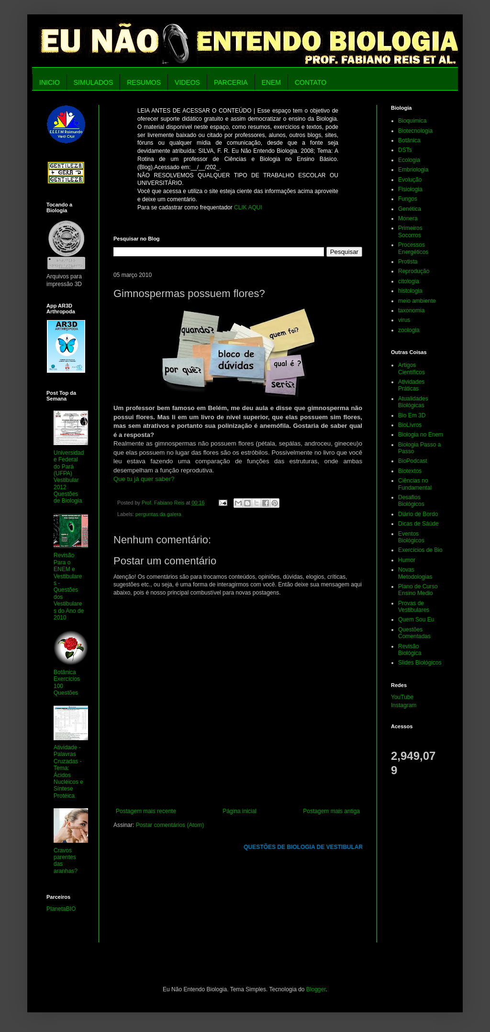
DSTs (405, 150)
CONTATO (310, 82)
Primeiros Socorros (410, 231)
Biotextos (410, 471)
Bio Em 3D (411, 415)
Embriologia (413, 169)
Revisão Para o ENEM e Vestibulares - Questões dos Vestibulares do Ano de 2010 (69, 586)
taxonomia (411, 310)
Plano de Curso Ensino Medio (418, 589)
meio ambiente (417, 301)
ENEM (271, 82)
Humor (406, 560)
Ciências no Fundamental (415, 484)
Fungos (407, 198)
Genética (409, 209)
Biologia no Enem (420, 434)
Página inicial (239, 811)
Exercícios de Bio (420, 550)
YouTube (402, 697)
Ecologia (409, 160)
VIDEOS (187, 82)
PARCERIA (231, 82)
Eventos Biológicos (411, 537)
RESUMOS (144, 82)
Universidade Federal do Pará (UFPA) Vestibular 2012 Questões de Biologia (69, 477)
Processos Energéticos (413, 248)
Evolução (410, 179)
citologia (408, 281)
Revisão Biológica (410, 649)
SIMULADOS (93, 82)
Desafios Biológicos (411, 500)
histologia (410, 290)
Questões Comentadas (414, 633)
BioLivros (410, 425)
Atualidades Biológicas (413, 402)
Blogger (316, 989)
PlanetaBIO (61, 909)
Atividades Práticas (411, 385)
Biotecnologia (415, 130)
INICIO (49, 82)
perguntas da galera (158, 514)
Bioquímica (412, 120)
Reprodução (413, 271)
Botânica (409, 140)
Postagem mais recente (146, 811)
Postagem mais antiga (331, 811)
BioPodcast (412, 461)
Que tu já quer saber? (144, 478)
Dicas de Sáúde (418, 523)
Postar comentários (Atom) (170, 825)
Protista (408, 261)
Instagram (403, 705)
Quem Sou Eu (416, 619)
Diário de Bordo (418, 514)
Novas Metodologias (415, 573)
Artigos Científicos (411, 368)
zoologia (409, 330)
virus (404, 320)
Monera (408, 218)
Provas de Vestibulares (413, 606)
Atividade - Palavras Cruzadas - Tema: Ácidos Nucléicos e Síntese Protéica (68, 771)
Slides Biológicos (420, 662)
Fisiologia (410, 189)
